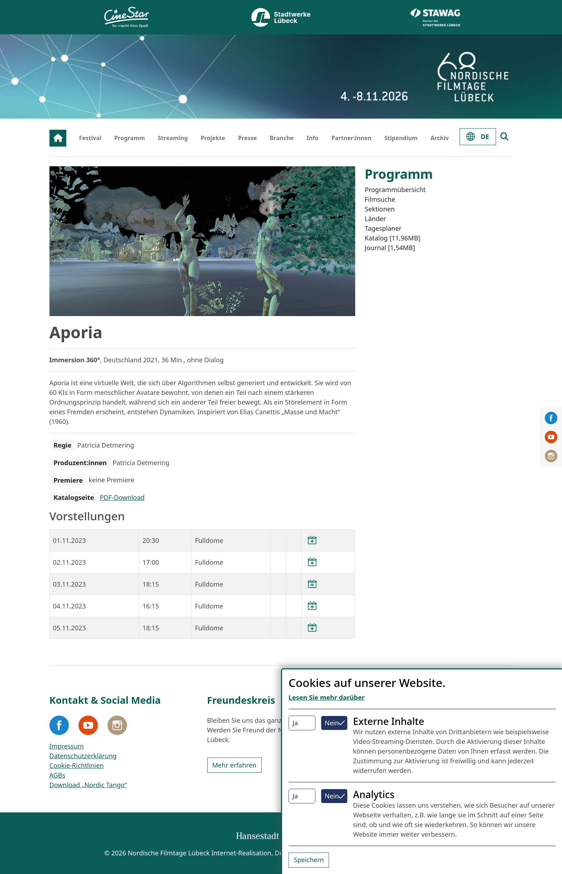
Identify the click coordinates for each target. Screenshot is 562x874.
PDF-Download (122, 497)
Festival (90, 138)
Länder (375, 218)
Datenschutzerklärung (83, 755)
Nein (332, 722)
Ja (295, 722)
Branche (282, 138)
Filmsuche (380, 199)
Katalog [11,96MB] (392, 238)
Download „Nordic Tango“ (88, 784)
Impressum (66, 746)
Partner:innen (351, 138)
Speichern (309, 859)
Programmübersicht (395, 189)
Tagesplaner (383, 228)
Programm (129, 138)
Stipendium (401, 138)
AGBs (57, 775)
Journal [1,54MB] (390, 247)
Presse (247, 138)
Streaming (173, 138)
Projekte (213, 138)
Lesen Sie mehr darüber (327, 697)
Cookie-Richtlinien (76, 765)
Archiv (439, 138)
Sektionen (380, 209)
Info (312, 138)
